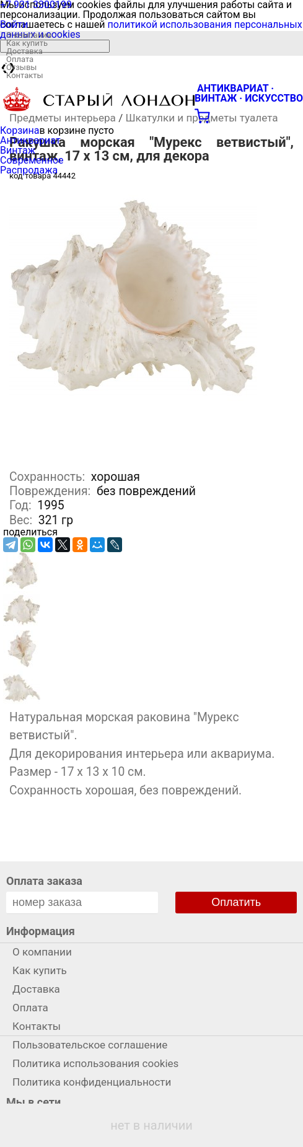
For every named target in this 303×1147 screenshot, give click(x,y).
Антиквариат (30, 140)
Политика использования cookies (95, 1063)
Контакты (24, 75)
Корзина (19, 130)
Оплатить (236, 902)
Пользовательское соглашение (89, 1045)
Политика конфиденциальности (91, 1082)
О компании (28, 35)
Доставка (24, 51)
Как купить (27, 43)
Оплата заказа (44, 880)
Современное (32, 160)
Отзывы (21, 67)
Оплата (19, 59)
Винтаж (17, 150)
